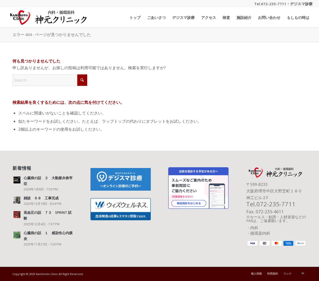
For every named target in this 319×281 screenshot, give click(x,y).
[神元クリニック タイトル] (49, 17)
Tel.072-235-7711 (270, 3)
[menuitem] (135, 17)
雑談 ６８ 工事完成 (41, 198)
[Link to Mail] (303, 273)
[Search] (49, 80)
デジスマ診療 (301, 3)
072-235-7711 (275, 204)
